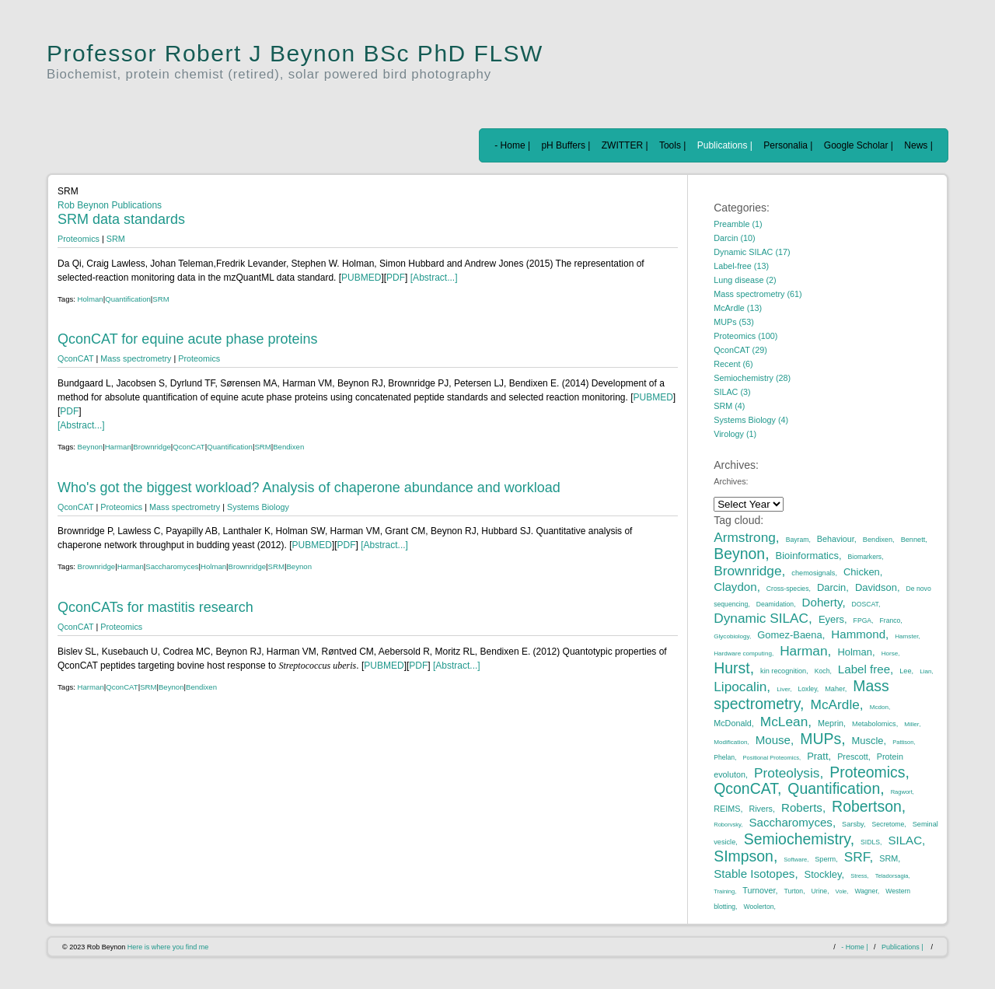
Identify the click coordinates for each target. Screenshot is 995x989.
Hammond (858, 634)
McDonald (733, 723)
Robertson (867, 806)
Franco (890, 620)
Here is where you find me (168, 947)
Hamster (906, 636)
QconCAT (75, 358)
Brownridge (152, 446)
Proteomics (79, 238)
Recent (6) (733, 364)
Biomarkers (865, 557)
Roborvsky (727, 824)
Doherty (822, 602)
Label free (864, 669)
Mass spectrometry (135, 358)
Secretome (888, 824)
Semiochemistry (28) (752, 378)
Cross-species (787, 588)
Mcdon (879, 707)
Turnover (758, 890)
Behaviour (835, 538)
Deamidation (775, 604)
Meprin (830, 723)
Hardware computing (743, 653)
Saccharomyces (171, 566)
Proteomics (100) (745, 336)
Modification (730, 742)
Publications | (724, 145)
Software (795, 859)
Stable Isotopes (754, 873)
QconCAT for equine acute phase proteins (188, 339)
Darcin (831, 587)
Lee (905, 671)
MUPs (820, 738)
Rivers (761, 808)
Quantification (128, 299)
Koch (822, 671)
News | (918, 145)
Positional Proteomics (770, 757)
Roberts (801, 807)
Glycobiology (731, 636)
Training (724, 891)
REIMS (727, 808)
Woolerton (758, 906)
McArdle (835, 704)
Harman (118, 446)
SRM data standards (121, 219)
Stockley (823, 874)
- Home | (512, 145)
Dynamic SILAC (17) (752, 252)
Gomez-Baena (789, 635)
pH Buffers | (565, 145)
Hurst (731, 667)
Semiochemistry (797, 838)
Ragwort (902, 791)
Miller (911, 724)
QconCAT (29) (740, 350)
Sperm (825, 859)
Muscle (868, 740)
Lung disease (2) (745, 280)
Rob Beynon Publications (110, 205)
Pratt (817, 756)
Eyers (831, 619)
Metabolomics (874, 724)
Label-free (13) (741, 266)
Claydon (735, 586)
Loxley (807, 689)
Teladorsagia (892, 875)
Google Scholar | (858, 145)
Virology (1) (735, 434)
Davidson (876, 587)
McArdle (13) (738, 308)
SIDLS (870, 842)
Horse (890, 653)
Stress (858, 875)
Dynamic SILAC (761, 618)
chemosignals (813, 573)
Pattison (902, 742)
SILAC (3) (732, 392)
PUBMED (361, 277)
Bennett (913, 539)
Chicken (861, 572)
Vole (841, 891)
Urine (820, 891)
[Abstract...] (432, 277)
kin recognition (783, 671)
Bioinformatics (807, 555)
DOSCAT (865, 604)
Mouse (773, 739)
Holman (90, 299)
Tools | (672, 145)
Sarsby (853, 824)
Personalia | (787, 145)
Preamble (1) (738, 224)
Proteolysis (786, 773)
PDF (395, 277)
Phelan (724, 757)
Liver (783, 689)
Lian (925, 671)
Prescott (852, 756)
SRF (857, 857)
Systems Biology (258, 507)
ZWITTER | (625, 145)
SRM (115, 238)
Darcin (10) (734, 238)
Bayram (797, 539)
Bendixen (288, 446)
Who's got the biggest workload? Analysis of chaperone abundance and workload (309, 487)
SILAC (905, 840)
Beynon (90, 446)
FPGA (862, 620)
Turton (794, 891)
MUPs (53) (734, 322)
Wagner (865, 891)
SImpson (743, 856)
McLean (784, 721)
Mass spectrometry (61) (757, 294)
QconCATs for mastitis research (155, 607)
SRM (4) (729, 406)
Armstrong (745, 537)
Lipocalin (740, 686)
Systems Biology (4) (751, 420)
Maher (835, 689)
